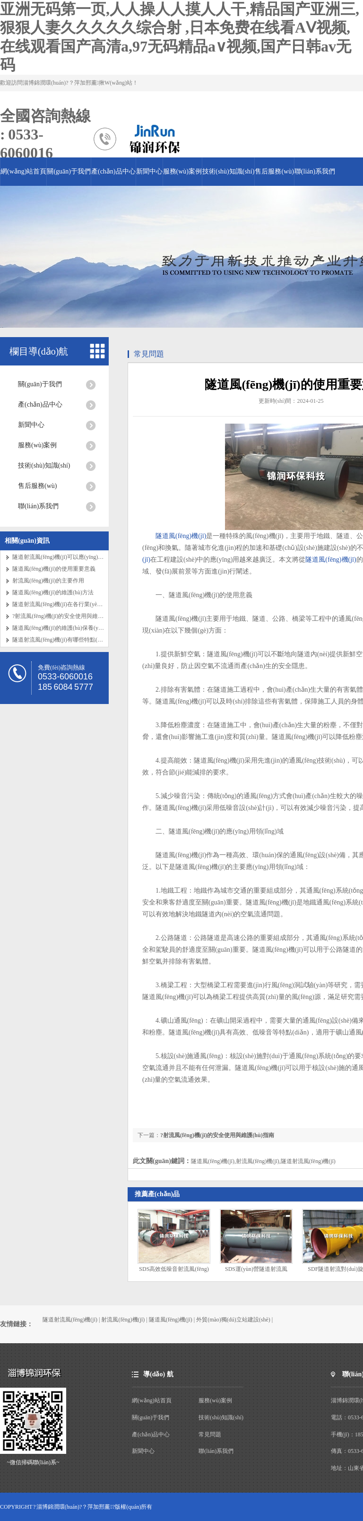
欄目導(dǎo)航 (38, 351)
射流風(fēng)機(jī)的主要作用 (48, 580)
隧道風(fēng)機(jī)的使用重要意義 (53, 568)
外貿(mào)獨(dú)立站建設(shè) (233, 1319)
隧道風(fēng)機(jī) (181, 535)
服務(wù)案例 (182, 171)
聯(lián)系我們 (314, 171)
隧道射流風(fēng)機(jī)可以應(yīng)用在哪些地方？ (75, 557)
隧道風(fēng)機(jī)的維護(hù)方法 (53, 592)
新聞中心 (149, 171)
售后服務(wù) (274, 171)
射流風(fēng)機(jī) (123, 1319)
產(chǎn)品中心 (113, 171)
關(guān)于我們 (69, 171)
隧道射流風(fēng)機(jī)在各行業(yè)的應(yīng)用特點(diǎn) (84, 604)
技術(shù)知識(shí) (228, 171)
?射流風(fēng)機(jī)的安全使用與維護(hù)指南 (68, 616)
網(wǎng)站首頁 (23, 171)
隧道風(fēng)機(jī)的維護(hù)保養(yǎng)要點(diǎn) (73, 628)
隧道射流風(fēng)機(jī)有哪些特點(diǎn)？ (61, 639)
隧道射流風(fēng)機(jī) (70, 1319)
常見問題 (149, 354)
